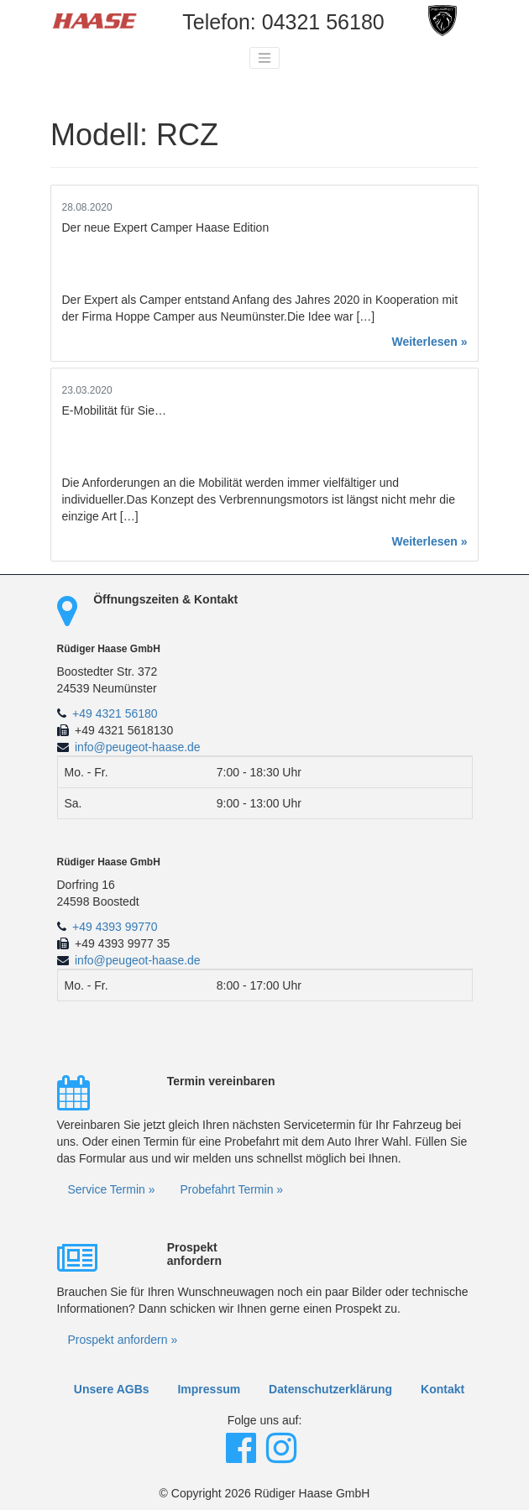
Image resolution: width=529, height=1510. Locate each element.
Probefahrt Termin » (231, 1189)
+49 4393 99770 (115, 926)
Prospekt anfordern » (123, 1339)
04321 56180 (323, 22)
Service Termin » (111, 1189)
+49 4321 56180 (115, 713)
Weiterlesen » (429, 341)
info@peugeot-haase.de (138, 747)
